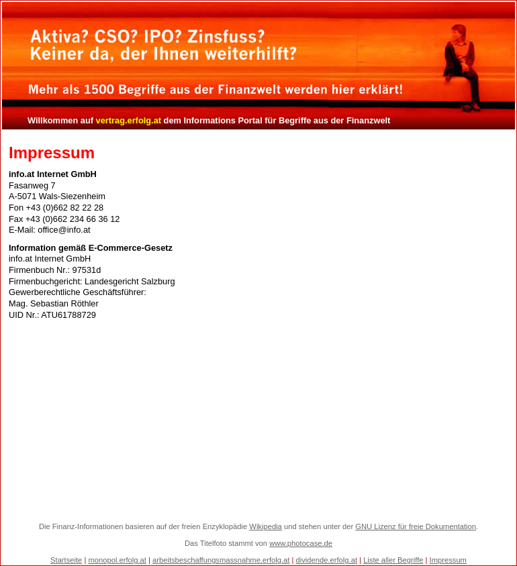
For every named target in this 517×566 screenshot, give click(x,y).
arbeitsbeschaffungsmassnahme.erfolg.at (220, 560)
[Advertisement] (259, 421)
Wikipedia (265, 526)
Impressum (448, 560)
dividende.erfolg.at (326, 560)
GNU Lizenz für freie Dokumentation (415, 526)
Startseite (66, 560)
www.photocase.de (300, 543)
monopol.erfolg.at (117, 560)
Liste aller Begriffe (393, 560)
